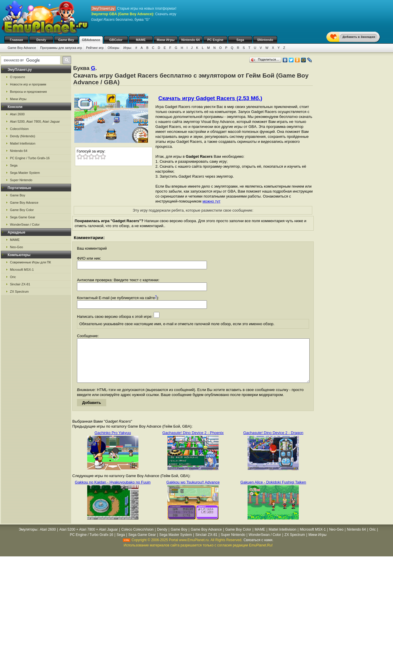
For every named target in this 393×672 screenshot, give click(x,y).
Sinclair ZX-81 (20, 284)
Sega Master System (25, 172)
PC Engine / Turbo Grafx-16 (30, 158)
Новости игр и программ (28, 84)
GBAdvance (91, 40)
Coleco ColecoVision (137, 538)
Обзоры (113, 47)
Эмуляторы (28, 538)
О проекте (17, 77)
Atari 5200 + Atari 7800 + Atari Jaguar (88, 538)
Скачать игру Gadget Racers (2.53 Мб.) (210, 98)
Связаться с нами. (258, 549)
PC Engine (215, 40)
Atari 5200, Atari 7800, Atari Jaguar (35, 121)
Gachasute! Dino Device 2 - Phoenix (193, 441)
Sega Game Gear (22, 217)
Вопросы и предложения (28, 91)
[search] (30, 60)
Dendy (41, 40)
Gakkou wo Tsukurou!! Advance (193, 491)
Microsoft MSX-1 (22, 269)
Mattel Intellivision (22, 143)
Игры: (127, 47)
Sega (240, 40)
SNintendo (265, 40)
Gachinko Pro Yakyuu (113, 441)
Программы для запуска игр (61, 47)
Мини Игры (166, 40)
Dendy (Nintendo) (22, 136)
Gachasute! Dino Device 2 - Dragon (273, 441)
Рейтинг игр (95, 47)
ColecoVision (19, 129)
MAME (141, 40)
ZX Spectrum (19, 291)
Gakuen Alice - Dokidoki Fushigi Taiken (273, 491)
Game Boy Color (22, 210)
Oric (13, 277)
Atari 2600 (17, 114)
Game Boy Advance (22, 47)
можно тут (211, 201)
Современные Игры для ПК (30, 262)
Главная (16, 40)
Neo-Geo (16, 247)
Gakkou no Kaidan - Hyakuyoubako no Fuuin (113, 491)
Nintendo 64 (190, 40)
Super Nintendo (21, 180)
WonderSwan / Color (25, 224)
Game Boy (66, 40)
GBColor (115, 40)
